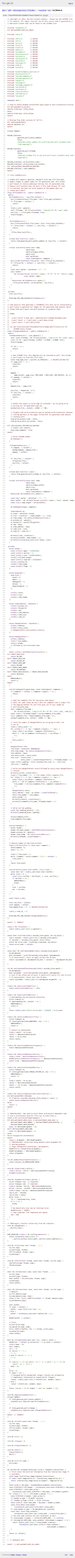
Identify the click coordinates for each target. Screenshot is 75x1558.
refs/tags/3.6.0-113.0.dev (24, 10)
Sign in (70, 3)
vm (49, 10)
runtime (42, 10)
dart (4, 10)
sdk (9, 10)
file (45, 15)
